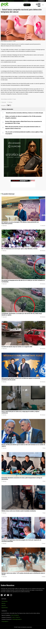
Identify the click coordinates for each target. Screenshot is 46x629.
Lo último (3, 0)
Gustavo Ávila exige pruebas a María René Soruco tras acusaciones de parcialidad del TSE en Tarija (23, 122)
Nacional (4, 102)
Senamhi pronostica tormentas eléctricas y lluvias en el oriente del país (24, 112)
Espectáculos (5, 607)
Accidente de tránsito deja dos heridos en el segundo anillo (17, 346)
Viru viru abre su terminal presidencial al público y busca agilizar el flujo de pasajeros (24, 132)
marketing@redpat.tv (17, 619)
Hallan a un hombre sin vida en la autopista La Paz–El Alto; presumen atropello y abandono (23, 117)
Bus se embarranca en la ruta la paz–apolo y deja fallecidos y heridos (20, 248)
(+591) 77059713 (16, 617)
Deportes (4, 605)
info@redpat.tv (5, 621)
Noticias (10, 102)
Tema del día (4, 601)
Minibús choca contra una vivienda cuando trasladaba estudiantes (19, 511)
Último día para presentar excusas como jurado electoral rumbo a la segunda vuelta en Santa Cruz (22, 127)
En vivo (26, 4)
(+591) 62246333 (15, 615)
